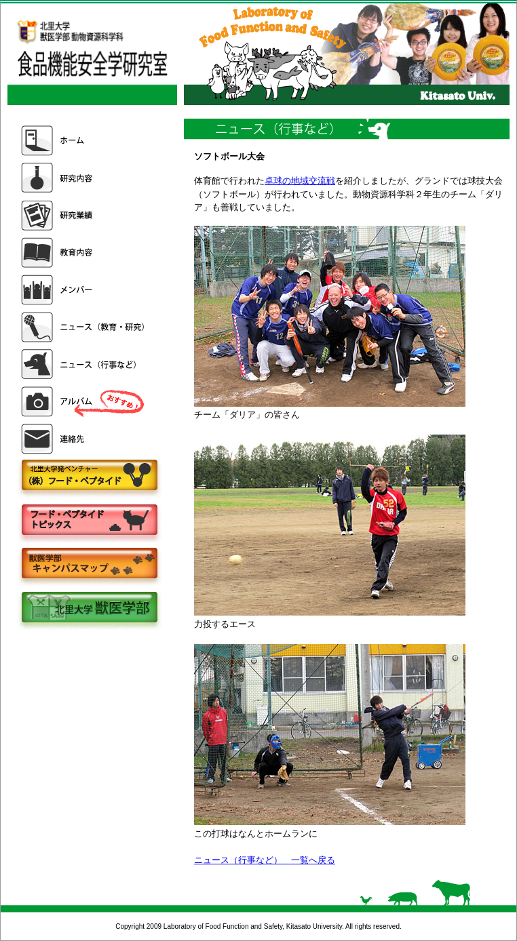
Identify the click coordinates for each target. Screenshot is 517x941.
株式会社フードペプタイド (89, 476)
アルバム (84, 401)
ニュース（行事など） (84, 364)
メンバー (84, 290)
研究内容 (84, 178)
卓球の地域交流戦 (300, 181)
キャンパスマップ (89, 564)
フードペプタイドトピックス (89, 520)
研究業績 (84, 215)
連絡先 (84, 439)
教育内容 (84, 252)
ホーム (84, 140)
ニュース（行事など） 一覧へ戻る (264, 860)
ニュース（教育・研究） (84, 327)
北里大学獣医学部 (89, 608)
